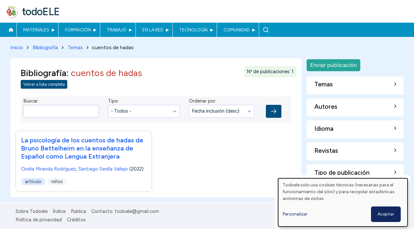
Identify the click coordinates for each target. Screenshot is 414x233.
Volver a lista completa (44, 84)
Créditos (76, 220)
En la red (152, 29)
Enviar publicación (333, 64)
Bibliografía (45, 47)
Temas (75, 47)
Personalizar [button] (295, 214)
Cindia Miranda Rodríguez (48, 169)
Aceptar (385, 214)
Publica (78, 211)
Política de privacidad (39, 220)
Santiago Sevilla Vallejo (103, 169)
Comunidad (236, 29)
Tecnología (193, 29)
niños (57, 181)
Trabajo (116, 29)
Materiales (36, 29)
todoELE (41, 12)
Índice (59, 211)
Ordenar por (202, 101)
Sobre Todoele (32, 211)
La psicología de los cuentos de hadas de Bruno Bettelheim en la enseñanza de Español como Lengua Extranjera (82, 148)
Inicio (10, 30)
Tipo (113, 101)
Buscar (265, 30)
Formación (78, 29)
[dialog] (343, 202)
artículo (33, 181)
